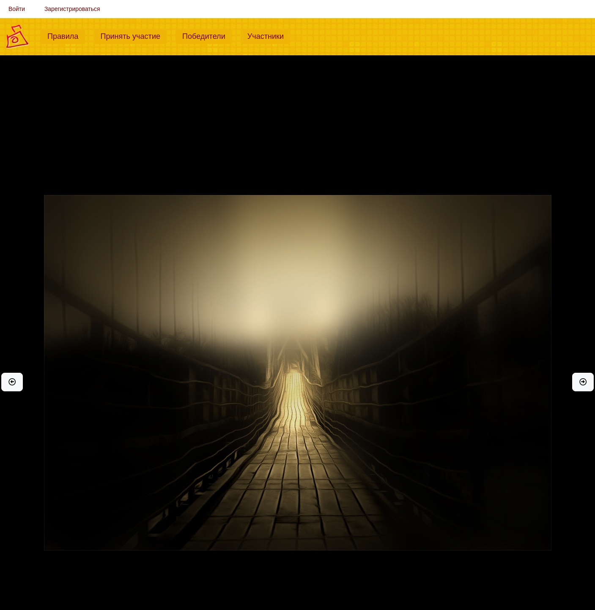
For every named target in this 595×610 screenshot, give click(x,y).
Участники (269, 35)
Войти (16, 8)
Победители (207, 35)
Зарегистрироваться (72, 8)
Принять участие (133, 35)
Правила (66, 35)
